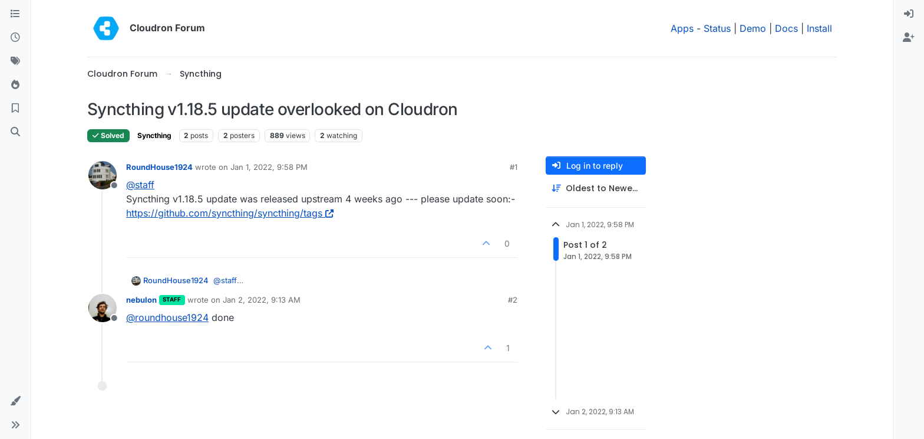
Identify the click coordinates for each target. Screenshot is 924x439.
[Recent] (15, 37)
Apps (682, 28)
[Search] (15, 132)
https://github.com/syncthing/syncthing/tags (230, 213)
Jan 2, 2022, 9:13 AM (262, 299)
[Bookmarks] (15, 108)
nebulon (141, 299)
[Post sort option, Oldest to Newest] (596, 188)
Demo (753, 28)
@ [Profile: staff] (140, 185)
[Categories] (15, 14)
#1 (513, 167)
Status (717, 28)
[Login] (908, 14)
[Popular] (15, 85)
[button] (15, 401)
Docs (786, 28)
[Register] (908, 37)
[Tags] (15, 61)
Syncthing (154, 135)
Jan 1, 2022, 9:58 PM (269, 167)
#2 (512, 299)
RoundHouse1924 (159, 167)
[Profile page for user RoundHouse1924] (102, 175)
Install (819, 28)
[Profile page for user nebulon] (102, 308)
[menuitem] (908, 14)
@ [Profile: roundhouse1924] (167, 317)
